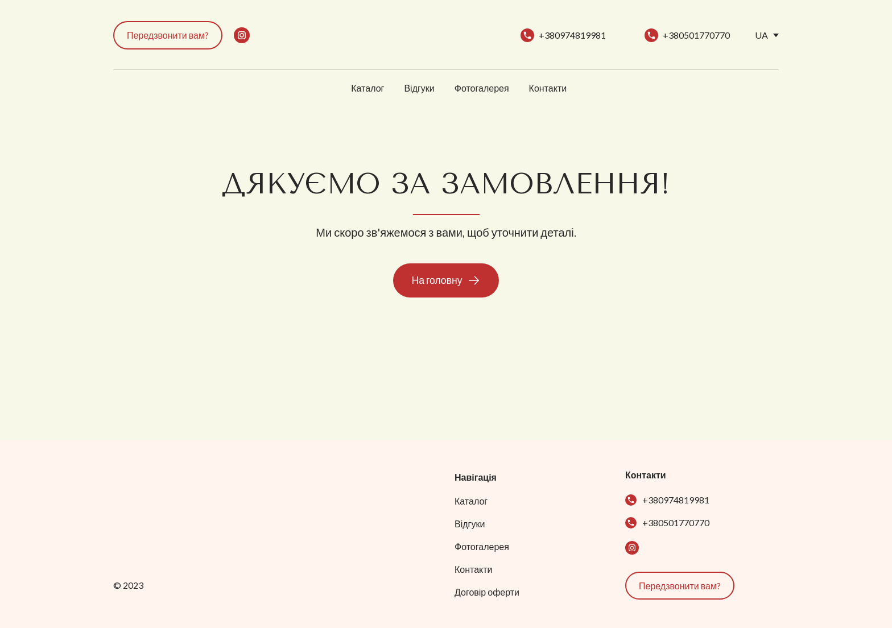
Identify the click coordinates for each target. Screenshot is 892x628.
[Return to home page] (436, 35)
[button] (167, 35)
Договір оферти (487, 591)
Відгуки (419, 87)
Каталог (367, 87)
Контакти (548, 87)
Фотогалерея (482, 87)
